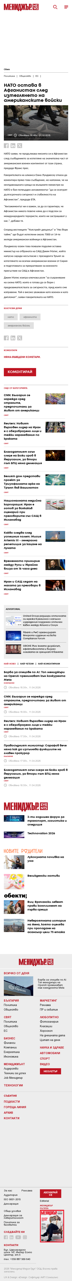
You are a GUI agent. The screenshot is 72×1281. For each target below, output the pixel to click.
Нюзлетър (50, 1072)
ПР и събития (49, 1009)
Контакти (11, 1118)
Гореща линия (15, 1107)
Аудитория (10, 1195)
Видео (45, 1064)
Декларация (11, 1204)
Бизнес (9, 1038)
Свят (7, 69)
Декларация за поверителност (13, 1216)
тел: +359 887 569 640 (17, 1259)
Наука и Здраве (52, 1047)
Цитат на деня (50, 1040)
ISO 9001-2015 (12, 1199)
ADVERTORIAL (13, 609)
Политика (10, 1005)
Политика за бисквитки (12, 1223)
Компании (10, 1047)
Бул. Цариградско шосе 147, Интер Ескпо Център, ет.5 (18, 1252)
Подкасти (12, 1101)
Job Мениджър (13, 1077)
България (11, 1000)
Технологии (13, 1085)
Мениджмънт (14, 1064)
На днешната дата (52, 1035)
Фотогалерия (49, 1021)
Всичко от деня (16, 973)
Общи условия (12, 1211)
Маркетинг (48, 1000)
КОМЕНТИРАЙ (20, 372)
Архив (8, 1112)
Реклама (45, 1005)
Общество (11, 1009)
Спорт (45, 1058)
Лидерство (11, 1068)
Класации (46, 1026)
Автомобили (50, 1053)
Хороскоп (46, 1030)
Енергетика (12, 1052)
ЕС (5, 1030)
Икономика (11, 1056)
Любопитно (49, 1017)
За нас (8, 1190)
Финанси (9, 1042)
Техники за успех (15, 1073)
